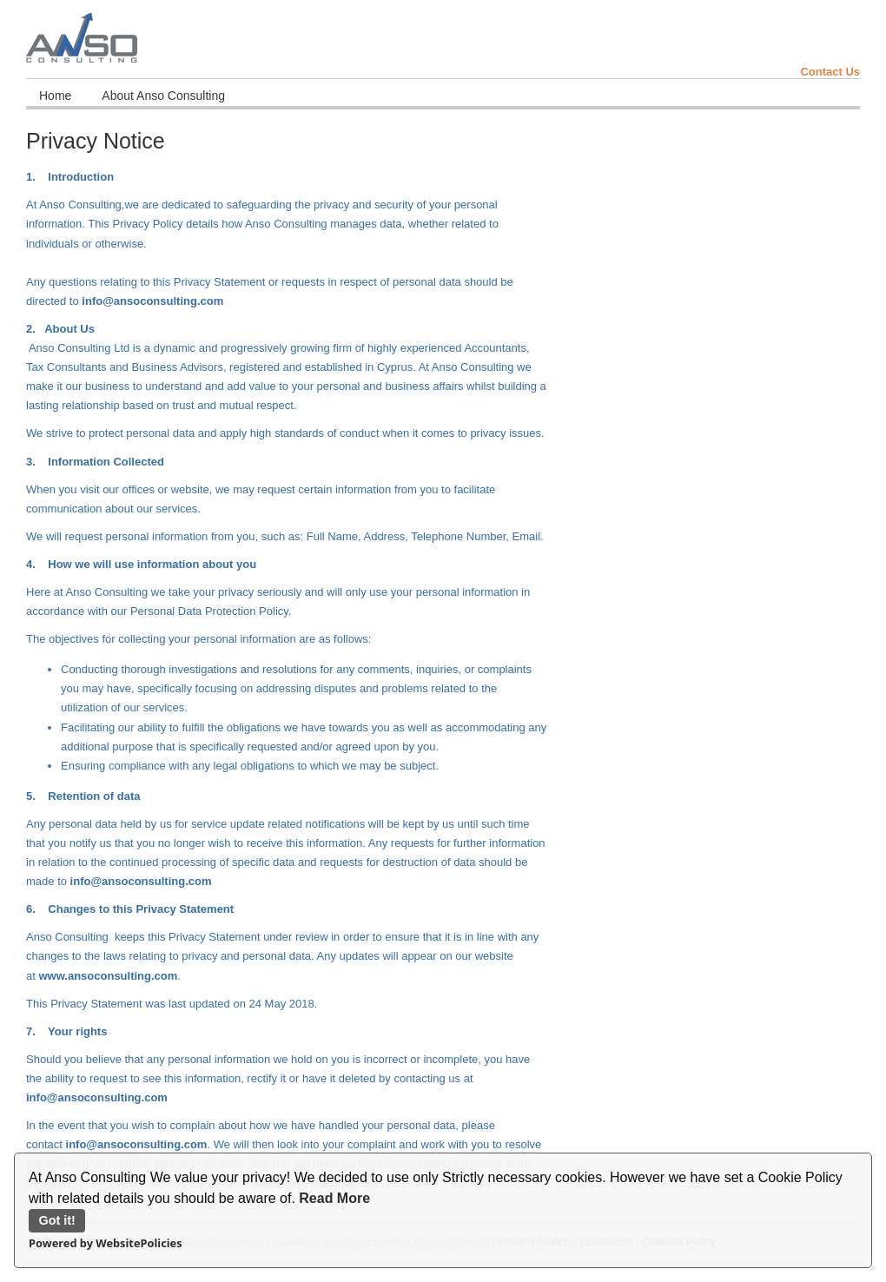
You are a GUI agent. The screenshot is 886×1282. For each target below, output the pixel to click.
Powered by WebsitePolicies (105, 1243)
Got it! (57, 1220)
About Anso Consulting (163, 95)
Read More (334, 1198)
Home (55, 95)
